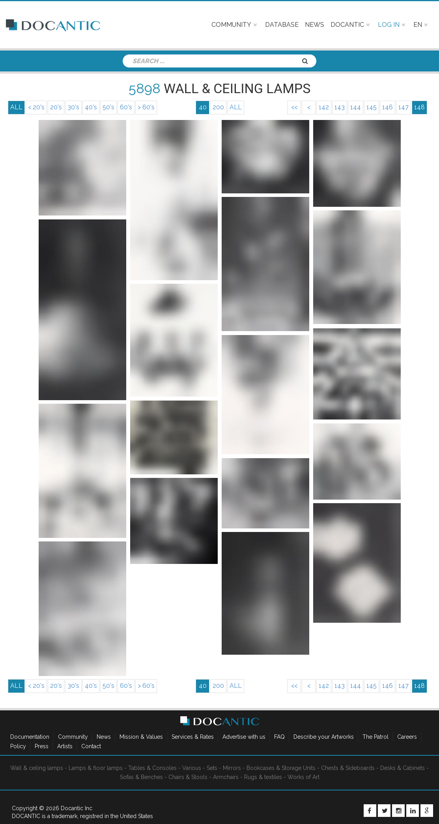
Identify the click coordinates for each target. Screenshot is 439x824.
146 (387, 107)
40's (91, 107)
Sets (212, 768)
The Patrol (375, 737)
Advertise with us (243, 737)
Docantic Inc (76, 808)
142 (324, 107)
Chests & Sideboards (348, 768)
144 (355, 107)
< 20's (36, 107)
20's (56, 107)
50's (108, 107)
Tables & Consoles (152, 768)
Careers (407, 737)
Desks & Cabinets (402, 768)
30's (73, 107)
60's (126, 107)
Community (73, 737)
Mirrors (232, 768)
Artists (65, 746)
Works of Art (303, 777)
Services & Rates (193, 737)
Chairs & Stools (187, 777)
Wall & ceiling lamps (36, 768)
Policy (18, 746)
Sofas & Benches (141, 777)
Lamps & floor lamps (96, 768)
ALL (236, 107)
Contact (91, 746)
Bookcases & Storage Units (281, 768)
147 (403, 107)
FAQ (279, 737)
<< (294, 107)
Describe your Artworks (323, 737)
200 (218, 107)
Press (42, 746)
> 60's (146, 107)
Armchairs (226, 777)
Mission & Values (141, 737)
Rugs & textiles (263, 777)
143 (339, 107)
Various (191, 768)
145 (371, 107)
